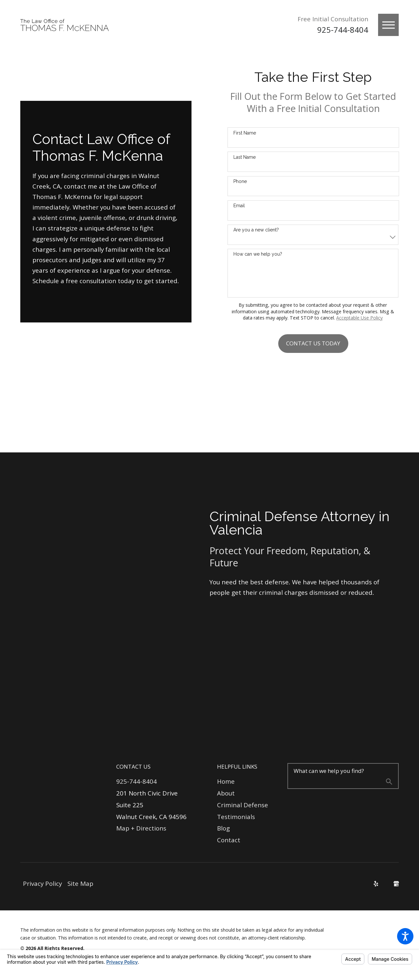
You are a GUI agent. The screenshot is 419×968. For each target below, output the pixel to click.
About (226, 793)
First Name (244, 133)
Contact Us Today (313, 343)
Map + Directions (141, 828)
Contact (228, 840)
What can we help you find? (329, 771)
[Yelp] (376, 883)
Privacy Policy (42, 883)
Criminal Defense (242, 805)
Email (239, 205)
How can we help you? (257, 254)
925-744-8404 (342, 30)
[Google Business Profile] (396, 883)
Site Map (80, 883)
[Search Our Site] (389, 782)
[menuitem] (242, 782)
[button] (405, 936)
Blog (223, 828)
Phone (240, 181)
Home (226, 781)
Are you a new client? (256, 230)
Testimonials (236, 817)
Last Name (244, 157)
